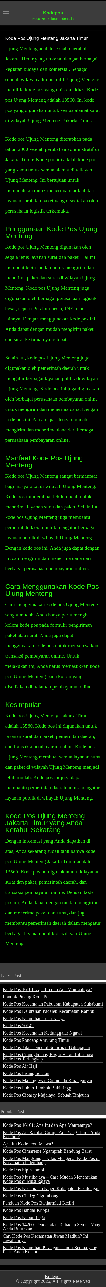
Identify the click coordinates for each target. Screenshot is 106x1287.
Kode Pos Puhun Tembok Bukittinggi (37, 1087)
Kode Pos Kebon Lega (24, 1217)
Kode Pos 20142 (18, 1025)
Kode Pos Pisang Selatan (26, 1073)
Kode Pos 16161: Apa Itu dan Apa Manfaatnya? (47, 989)
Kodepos (53, 12)
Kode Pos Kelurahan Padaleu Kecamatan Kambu (48, 1011)
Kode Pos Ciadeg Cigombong (30, 1195)
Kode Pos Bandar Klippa (26, 1210)
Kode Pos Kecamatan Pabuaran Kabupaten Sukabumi (53, 1003)
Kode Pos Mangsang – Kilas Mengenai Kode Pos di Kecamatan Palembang (51, 1160)
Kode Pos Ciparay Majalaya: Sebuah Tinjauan (46, 1095)
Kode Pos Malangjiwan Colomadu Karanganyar (47, 1080)
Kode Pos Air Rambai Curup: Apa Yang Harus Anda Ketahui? (51, 1134)
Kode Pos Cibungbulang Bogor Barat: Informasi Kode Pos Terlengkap (48, 1056)
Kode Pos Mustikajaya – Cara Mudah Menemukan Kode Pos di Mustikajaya (50, 1179)
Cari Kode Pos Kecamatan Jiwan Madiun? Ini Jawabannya (45, 1238)
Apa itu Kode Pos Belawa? (28, 1143)
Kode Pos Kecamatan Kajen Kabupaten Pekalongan (51, 1188)
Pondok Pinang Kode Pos (26, 996)
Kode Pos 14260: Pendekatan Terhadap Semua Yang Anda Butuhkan (51, 1226)
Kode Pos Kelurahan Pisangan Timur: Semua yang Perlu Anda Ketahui (50, 1249)
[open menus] (5, 12)
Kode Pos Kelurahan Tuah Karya (33, 1018)
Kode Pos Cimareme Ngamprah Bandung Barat (47, 1151)
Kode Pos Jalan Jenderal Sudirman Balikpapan (46, 1047)
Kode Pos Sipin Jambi (23, 1169)
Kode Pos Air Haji (20, 1066)
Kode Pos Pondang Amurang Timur (36, 1040)
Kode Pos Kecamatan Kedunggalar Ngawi (42, 1032)
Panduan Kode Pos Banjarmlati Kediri (38, 1202)
